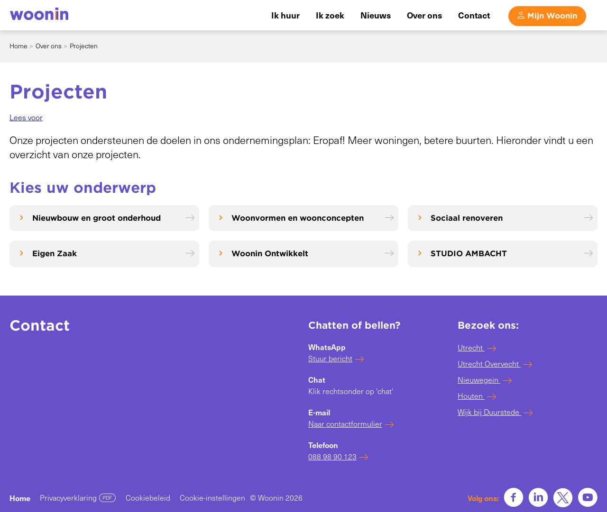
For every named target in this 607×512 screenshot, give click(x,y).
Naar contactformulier (345, 424)
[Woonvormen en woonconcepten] (303, 218)
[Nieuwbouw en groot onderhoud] (104, 218)
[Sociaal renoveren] (503, 218)
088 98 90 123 (332, 456)
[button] (26, 117)
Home (18, 45)
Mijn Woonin (552, 15)
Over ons (49, 45)
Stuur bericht (330, 358)
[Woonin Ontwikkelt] (303, 254)
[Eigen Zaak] (104, 254)
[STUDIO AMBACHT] (503, 254)
